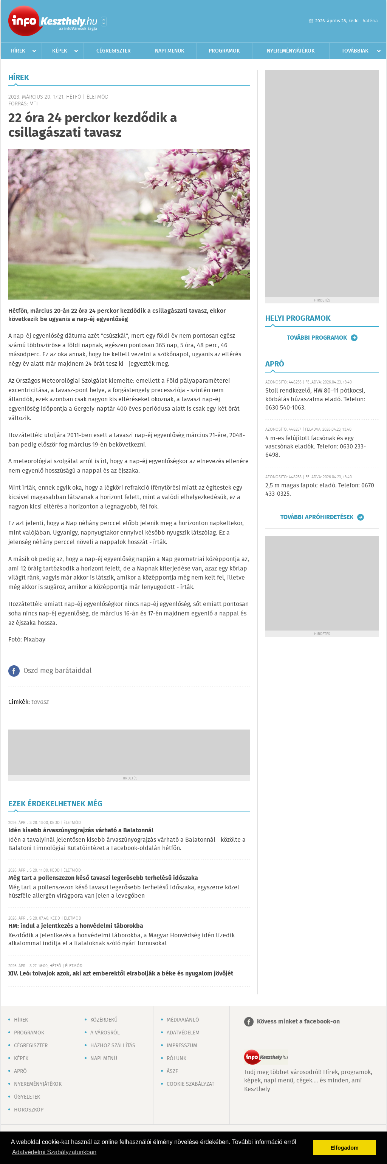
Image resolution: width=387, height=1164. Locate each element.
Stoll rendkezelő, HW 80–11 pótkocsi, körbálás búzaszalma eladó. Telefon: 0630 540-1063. (315, 399)
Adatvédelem (183, 1033)
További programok (317, 337)
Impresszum (182, 1046)
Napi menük (169, 51)
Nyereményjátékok (291, 51)
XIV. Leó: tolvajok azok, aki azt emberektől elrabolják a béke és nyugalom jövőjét (120, 974)
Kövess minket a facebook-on (298, 1021)
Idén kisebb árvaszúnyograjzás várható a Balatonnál (80, 830)
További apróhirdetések (316, 517)
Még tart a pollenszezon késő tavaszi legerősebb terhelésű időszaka (103, 878)
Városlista (104, 21)
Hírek (18, 51)
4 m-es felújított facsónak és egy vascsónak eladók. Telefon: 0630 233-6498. (315, 447)
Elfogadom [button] (345, 1148)
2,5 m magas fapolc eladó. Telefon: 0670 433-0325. (319, 490)
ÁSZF (172, 1071)
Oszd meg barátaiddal (57, 671)
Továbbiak (355, 51)
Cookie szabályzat (190, 1084)
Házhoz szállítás (112, 1046)
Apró (20, 1071)
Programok (224, 51)
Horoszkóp (28, 1110)
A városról (105, 1033)
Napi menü (103, 1058)
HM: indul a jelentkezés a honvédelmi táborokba (75, 926)
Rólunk (176, 1058)
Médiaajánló (183, 1020)
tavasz (40, 702)
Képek (59, 51)
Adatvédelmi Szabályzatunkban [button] (54, 1152)
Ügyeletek (27, 1097)
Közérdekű (104, 1020)
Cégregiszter (113, 51)
